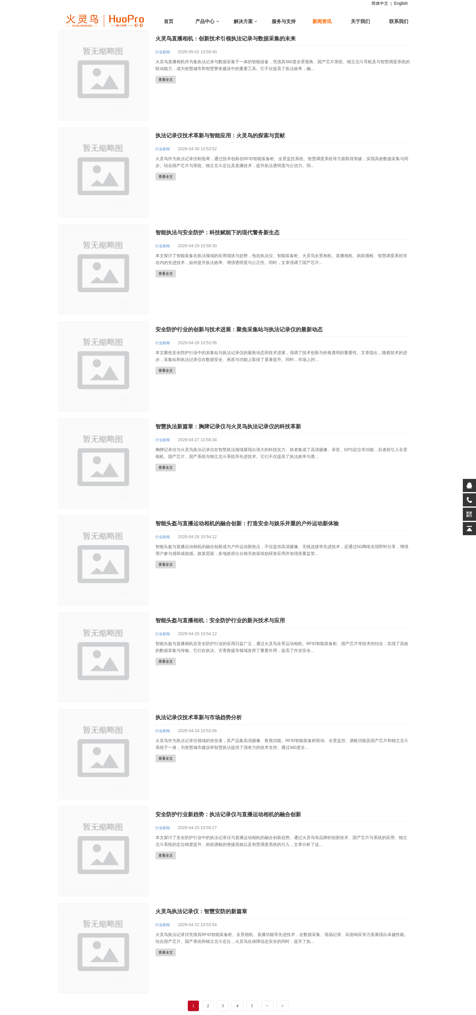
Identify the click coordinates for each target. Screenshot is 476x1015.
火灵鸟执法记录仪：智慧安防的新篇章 (201, 911)
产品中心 (207, 21)
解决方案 (245, 21)
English (401, 3)
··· (267, 1006)
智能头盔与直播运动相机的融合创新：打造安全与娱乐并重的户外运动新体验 (247, 524)
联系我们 (398, 21)
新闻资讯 (322, 21)
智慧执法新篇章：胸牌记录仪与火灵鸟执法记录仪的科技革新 (228, 427)
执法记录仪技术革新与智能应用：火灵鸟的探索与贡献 (220, 136)
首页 (168, 21)
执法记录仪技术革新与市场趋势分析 (198, 717)
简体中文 (379, 3)
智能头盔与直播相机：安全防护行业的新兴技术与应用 (220, 620)
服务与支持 (284, 21)
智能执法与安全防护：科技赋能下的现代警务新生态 (217, 233)
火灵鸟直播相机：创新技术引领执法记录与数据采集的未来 (225, 39)
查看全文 (165, 80)
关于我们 (360, 21)
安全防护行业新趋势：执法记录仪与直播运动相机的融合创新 (228, 814)
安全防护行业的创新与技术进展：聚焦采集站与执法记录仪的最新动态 (239, 330)
